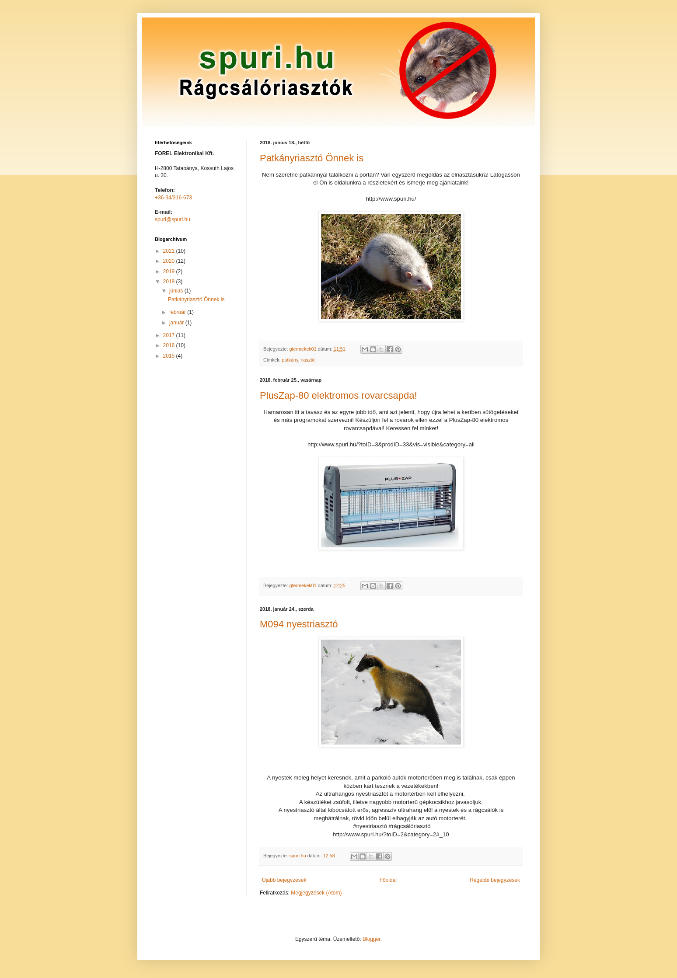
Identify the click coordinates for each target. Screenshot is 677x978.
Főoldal (388, 880)
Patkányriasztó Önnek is (311, 158)
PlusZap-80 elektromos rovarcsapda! (338, 395)
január (177, 323)
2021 (169, 251)
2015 (169, 356)
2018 (169, 281)
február (178, 312)
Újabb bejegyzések (284, 880)
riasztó (308, 359)
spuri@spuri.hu (172, 219)
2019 (169, 271)
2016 (169, 345)
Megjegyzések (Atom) (316, 893)
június (177, 291)
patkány (290, 359)
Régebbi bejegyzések (495, 880)
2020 (169, 261)
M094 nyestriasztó (299, 624)
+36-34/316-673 (173, 198)
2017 (169, 335)
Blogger (371, 939)
